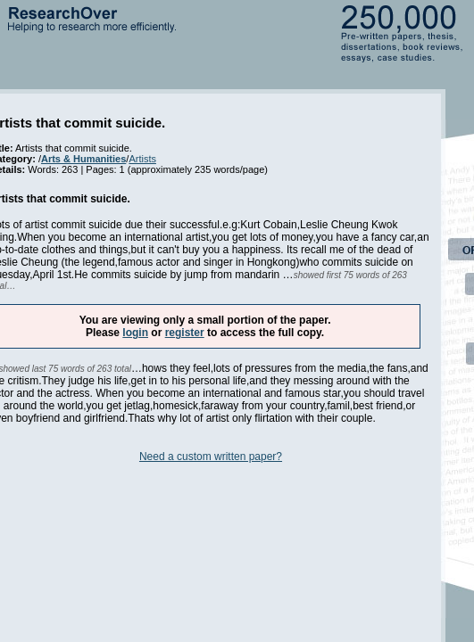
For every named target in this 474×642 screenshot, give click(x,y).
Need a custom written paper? (210, 456)
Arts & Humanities (83, 158)
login (135, 332)
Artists (142, 158)
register (184, 332)
